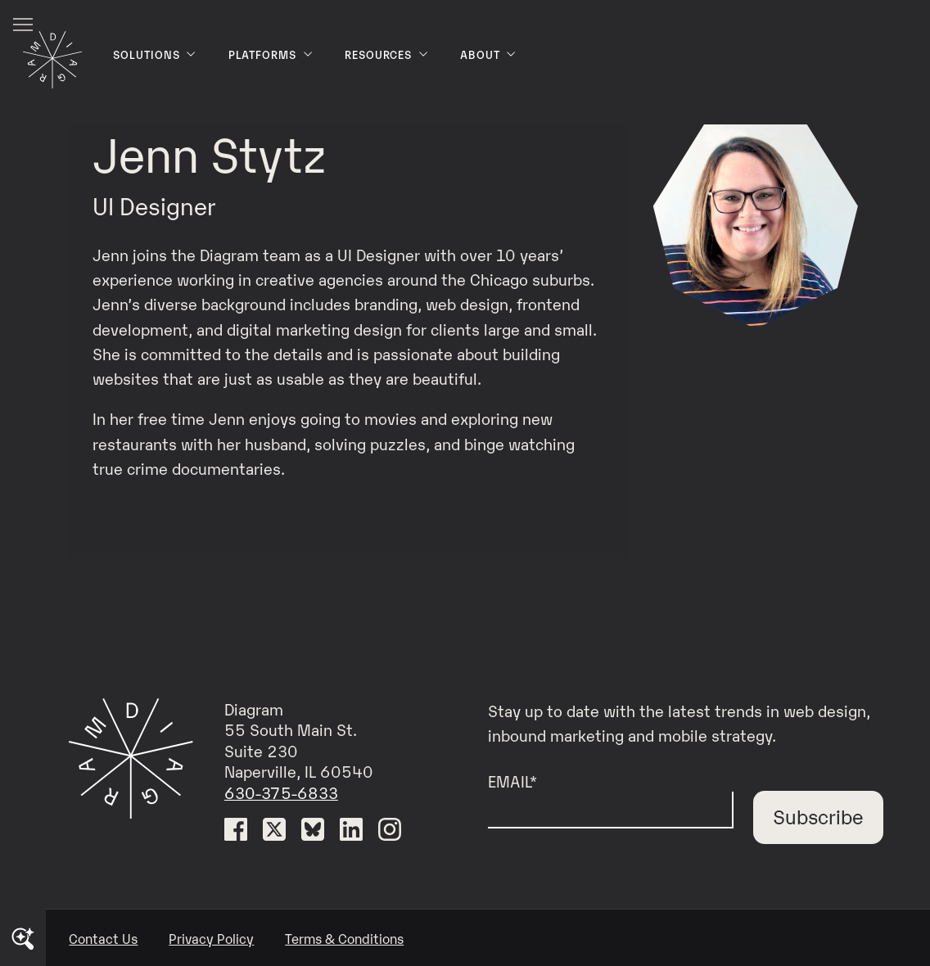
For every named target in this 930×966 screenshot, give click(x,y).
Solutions (154, 54)
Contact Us (103, 938)
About (488, 54)
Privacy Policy (211, 938)
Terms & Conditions (344, 938)
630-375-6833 (281, 792)
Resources (387, 54)
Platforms (271, 54)
